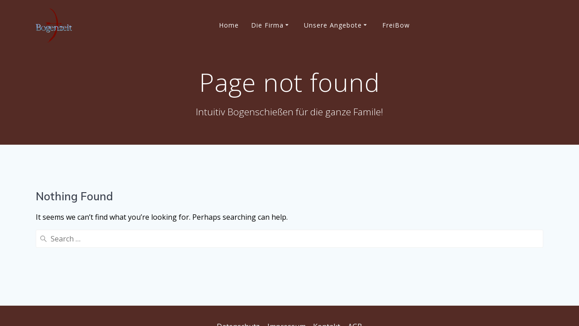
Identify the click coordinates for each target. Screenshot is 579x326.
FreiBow (396, 25)
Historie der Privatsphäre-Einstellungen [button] (241, 306)
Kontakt (326, 277)
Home (229, 25)
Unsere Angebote (333, 25)
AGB (355, 277)
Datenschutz (238, 277)
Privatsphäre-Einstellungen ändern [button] (289, 291)
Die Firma (267, 25)
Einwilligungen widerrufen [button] (360, 306)
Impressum (286, 277)
